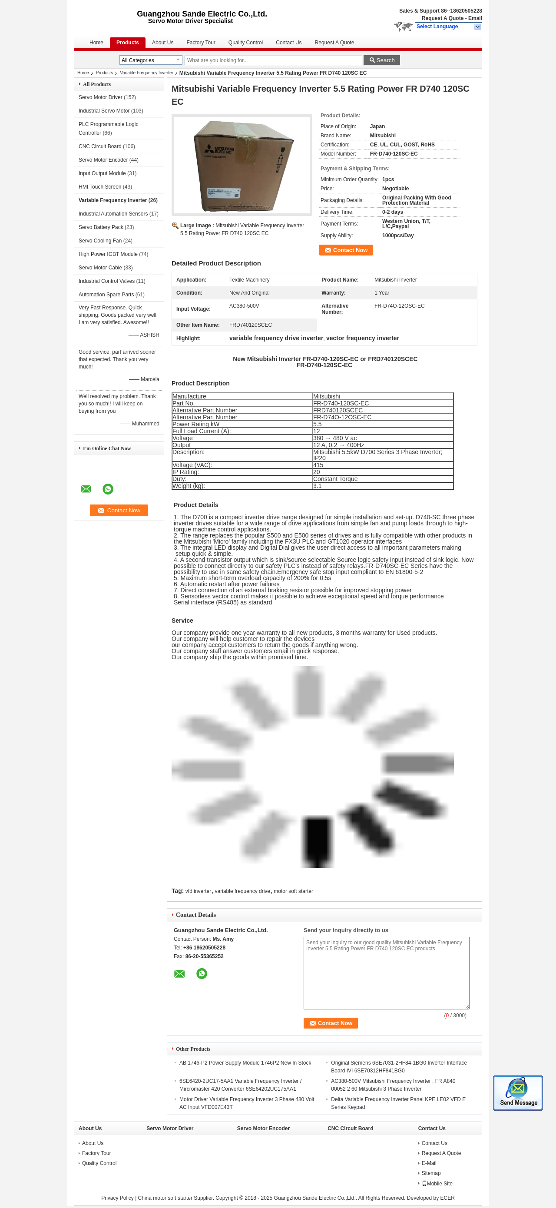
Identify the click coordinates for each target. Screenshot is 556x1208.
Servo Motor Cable (100, 268)
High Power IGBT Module (108, 254)
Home (96, 43)
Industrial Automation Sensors (113, 214)
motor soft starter (293, 891)
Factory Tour (200, 43)
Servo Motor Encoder (103, 160)
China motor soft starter (165, 1198)
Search (386, 60)
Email (475, 18)
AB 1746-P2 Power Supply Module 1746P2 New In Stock (245, 1063)
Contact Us (288, 43)
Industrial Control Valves (107, 281)
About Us (162, 43)
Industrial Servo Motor (104, 111)
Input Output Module (102, 173)
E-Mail (429, 1163)
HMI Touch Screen (100, 187)
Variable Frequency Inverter (146, 72)
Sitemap (431, 1173)
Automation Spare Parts (106, 295)
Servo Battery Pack (101, 227)
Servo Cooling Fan (100, 241)
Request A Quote (442, 18)
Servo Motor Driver (100, 97)
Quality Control (245, 43)
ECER (447, 1198)
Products (127, 43)
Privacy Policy (117, 1198)
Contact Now (350, 250)
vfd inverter (198, 891)
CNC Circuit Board (100, 146)
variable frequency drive (242, 891)
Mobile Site (437, 1184)
